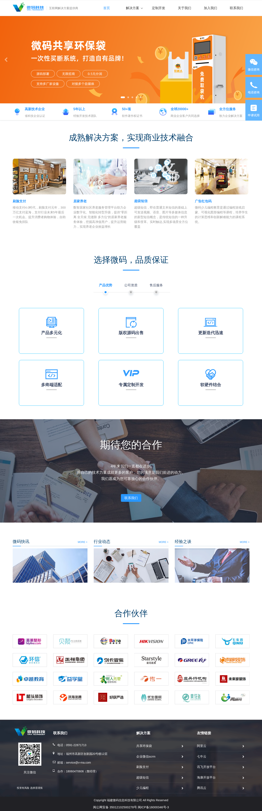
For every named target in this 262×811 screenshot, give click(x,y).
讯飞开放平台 (206, 767)
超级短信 (142, 777)
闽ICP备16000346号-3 (153, 807)
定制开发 (158, 8)
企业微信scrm (146, 756)
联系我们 (236, 8)
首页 (106, 8)
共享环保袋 (144, 746)
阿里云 (201, 746)
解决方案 (134, 8)
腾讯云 (201, 788)
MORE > (34, 542)
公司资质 (131, 285)
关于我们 (184, 8)
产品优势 (105, 285)
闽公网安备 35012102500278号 (115, 807)
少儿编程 (142, 788)
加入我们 (210, 8)
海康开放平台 (206, 777)
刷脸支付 (142, 767)
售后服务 (156, 285)
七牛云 (201, 756)
